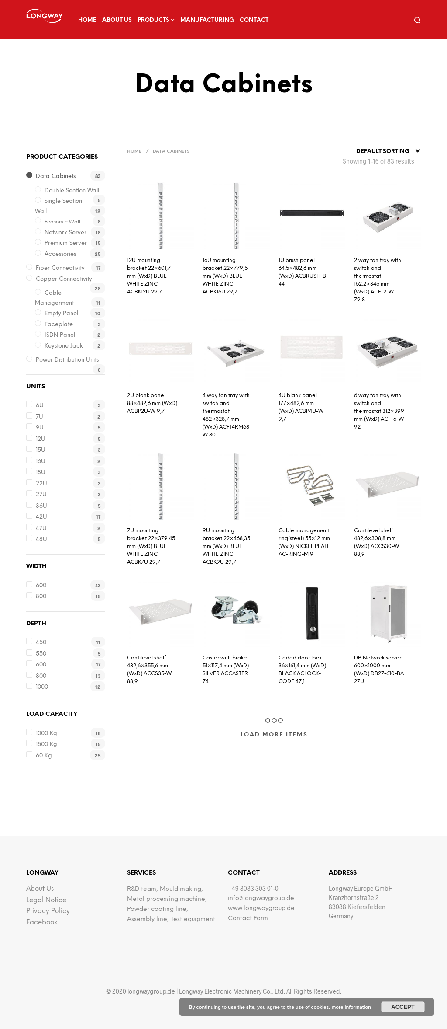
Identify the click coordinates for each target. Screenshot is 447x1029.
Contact (254, 20)
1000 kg (46, 733)
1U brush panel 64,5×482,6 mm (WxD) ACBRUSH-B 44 (302, 272)
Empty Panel (61, 314)
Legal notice (46, 900)
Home (87, 20)
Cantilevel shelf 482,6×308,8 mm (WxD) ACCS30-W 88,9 (376, 542)
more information (351, 1007)
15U (40, 450)
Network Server (65, 233)
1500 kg (46, 744)
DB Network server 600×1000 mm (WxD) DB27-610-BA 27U (379, 669)
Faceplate (59, 325)
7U (39, 417)
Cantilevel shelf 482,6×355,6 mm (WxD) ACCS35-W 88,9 (149, 669)
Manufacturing (207, 20)
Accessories (60, 254)
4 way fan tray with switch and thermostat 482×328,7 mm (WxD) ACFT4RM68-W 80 (227, 415)
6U (40, 405)
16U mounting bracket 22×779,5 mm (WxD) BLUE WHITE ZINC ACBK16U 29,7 (225, 276)
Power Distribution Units (67, 360)
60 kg (44, 756)
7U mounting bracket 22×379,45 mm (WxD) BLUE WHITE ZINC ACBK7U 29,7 (151, 546)
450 (41, 642)
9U (40, 428)
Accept (402, 1007)
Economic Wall (62, 222)
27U (41, 495)
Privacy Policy (48, 911)
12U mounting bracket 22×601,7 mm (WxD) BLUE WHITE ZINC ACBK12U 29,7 (149, 276)
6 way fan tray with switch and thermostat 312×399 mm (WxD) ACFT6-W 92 (379, 411)
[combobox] (388, 152)
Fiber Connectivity (60, 268)
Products (153, 20)
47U (41, 528)
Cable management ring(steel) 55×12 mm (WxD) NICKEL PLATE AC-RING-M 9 (304, 542)
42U (41, 517)
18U (40, 472)
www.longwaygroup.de (261, 908)
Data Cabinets (56, 176)
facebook (42, 922)
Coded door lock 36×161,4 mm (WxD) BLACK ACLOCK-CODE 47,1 (302, 669)
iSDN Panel (60, 335)
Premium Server (66, 243)
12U (40, 439)
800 (41, 597)
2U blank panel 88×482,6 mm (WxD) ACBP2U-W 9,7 (152, 403)
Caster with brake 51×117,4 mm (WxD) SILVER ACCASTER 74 (226, 669)
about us (117, 20)
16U (40, 461)
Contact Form (248, 918)
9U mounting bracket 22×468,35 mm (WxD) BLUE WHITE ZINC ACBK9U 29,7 (226, 546)
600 (41, 586)
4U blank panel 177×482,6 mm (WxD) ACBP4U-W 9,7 (301, 407)
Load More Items (274, 735)
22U (41, 484)
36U (41, 506)
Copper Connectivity (64, 279)
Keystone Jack (64, 346)
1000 (42, 687)
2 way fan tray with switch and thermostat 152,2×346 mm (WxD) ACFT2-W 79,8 (377, 280)
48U (41, 539)
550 (41, 654)
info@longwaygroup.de (261, 898)
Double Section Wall (72, 191)
